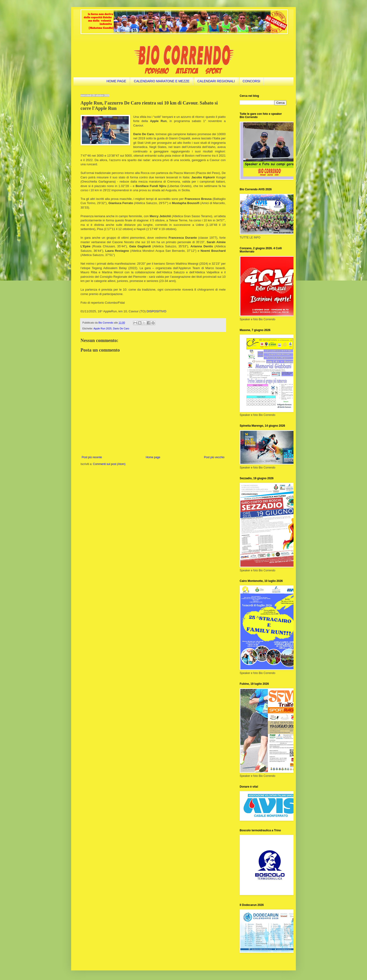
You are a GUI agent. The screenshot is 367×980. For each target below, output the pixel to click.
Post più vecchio (214, 457)
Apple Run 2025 (102, 328)
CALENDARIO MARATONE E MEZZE (162, 81)
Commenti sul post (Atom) (109, 464)
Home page (153, 457)
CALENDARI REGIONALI (216, 81)
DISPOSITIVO (156, 311)
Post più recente (92, 457)
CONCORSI (251, 81)
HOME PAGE (116, 81)
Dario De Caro (121, 328)
